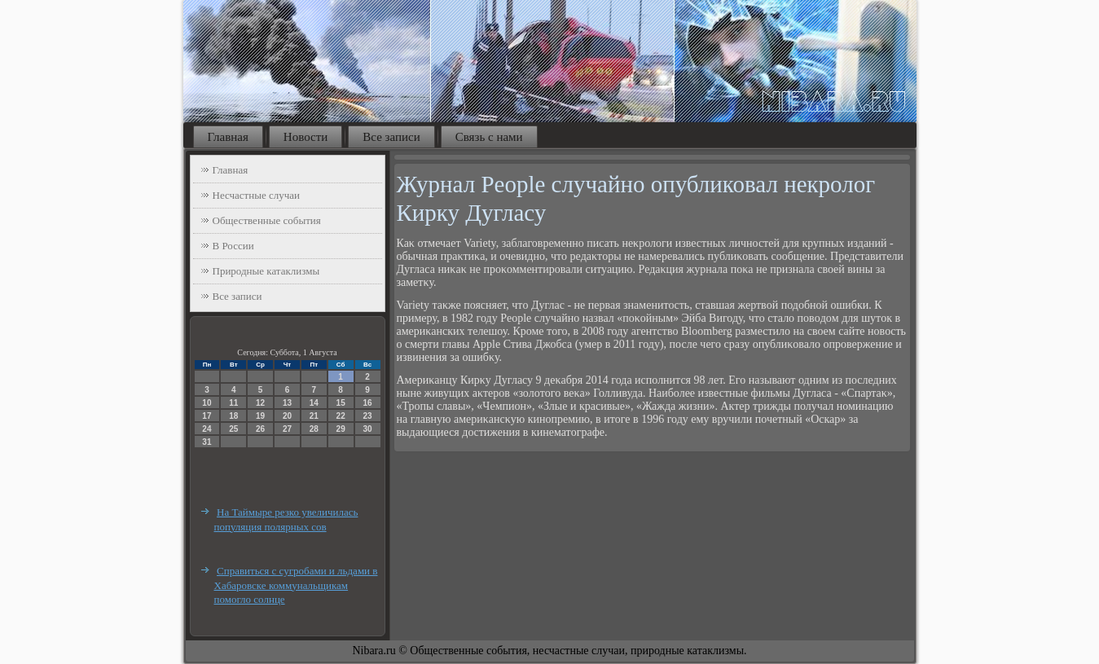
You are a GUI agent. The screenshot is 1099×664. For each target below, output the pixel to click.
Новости (306, 136)
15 (340, 402)
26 (260, 428)
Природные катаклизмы (266, 271)
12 (260, 402)
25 (233, 428)
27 (287, 428)
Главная (228, 136)
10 (206, 402)
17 (206, 415)
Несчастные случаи (257, 195)
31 (206, 442)
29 (340, 428)
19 (260, 415)
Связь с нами (489, 136)
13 (287, 402)
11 (233, 402)
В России (233, 246)
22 (340, 415)
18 (233, 415)
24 (206, 428)
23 (367, 415)
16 (367, 402)
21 (314, 415)
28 (314, 428)
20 (287, 415)
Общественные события (267, 220)
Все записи (391, 136)
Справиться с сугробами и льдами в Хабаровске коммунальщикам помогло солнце (296, 585)
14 (314, 402)
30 (367, 428)
